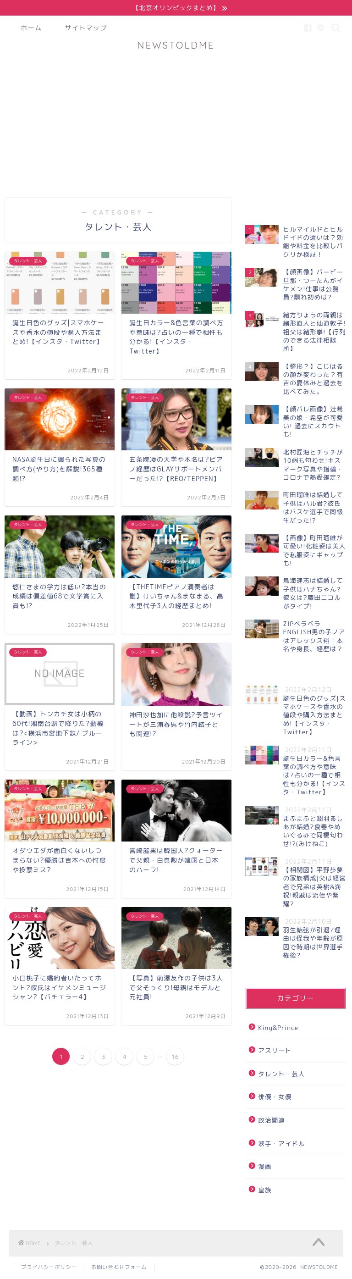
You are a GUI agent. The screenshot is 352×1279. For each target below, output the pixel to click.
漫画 (264, 1167)
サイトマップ (86, 28)
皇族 (264, 1190)
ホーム (31, 28)
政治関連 (271, 1120)
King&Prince (278, 1028)
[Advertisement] (176, 120)
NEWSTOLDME (176, 45)
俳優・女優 (275, 1097)
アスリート (275, 1051)
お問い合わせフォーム (119, 1268)
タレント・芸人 (281, 1074)
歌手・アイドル (281, 1144)
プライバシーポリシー (49, 1268)
